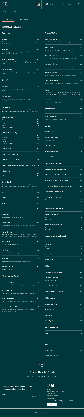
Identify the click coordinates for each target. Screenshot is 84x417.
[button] (38, 4)
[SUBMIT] (34, 396)
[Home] (5, 11)
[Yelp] (52, 385)
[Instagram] (48, 385)
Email (3, 394)
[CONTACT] (52, 404)
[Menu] (14, 11)
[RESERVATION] (67, 4)
